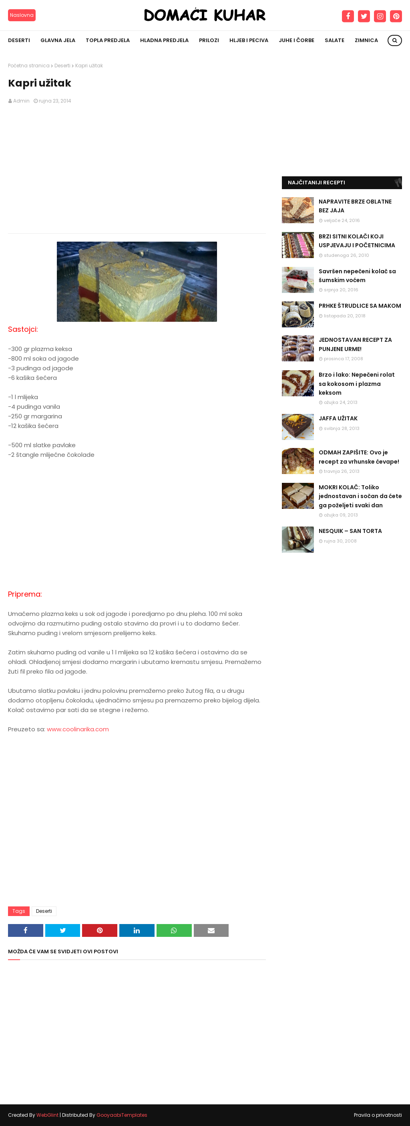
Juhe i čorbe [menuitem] (296, 40)
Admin (21, 100)
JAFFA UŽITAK (338, 418)
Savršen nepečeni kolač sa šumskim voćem (357, 275)
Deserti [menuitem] (19, 40)
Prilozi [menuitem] (209, 40)
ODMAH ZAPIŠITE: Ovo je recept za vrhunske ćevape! (359, 456)
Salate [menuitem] (334, 40)
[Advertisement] (137, 169)
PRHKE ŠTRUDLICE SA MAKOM (360, 306)
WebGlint (47, 1115)
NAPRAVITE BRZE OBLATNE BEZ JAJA (355, 206)
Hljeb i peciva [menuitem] (248, 40)
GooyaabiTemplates (121, 1115)
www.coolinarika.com (78, 729)
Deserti (62, 65)
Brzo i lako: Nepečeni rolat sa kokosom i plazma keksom (357, 384)
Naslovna (22, 15)
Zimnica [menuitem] (366, 40)
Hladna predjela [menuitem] (164, 40)
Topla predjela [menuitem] (108, 40)
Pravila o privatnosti (378, 1115)
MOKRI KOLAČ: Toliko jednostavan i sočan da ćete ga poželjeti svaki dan (360, 496)
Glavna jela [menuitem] (57, 40)
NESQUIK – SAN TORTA (350, 531)
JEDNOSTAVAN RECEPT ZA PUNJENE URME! (355, 344)
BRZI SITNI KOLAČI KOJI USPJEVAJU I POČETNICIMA (357, 240)
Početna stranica (29, 65)
